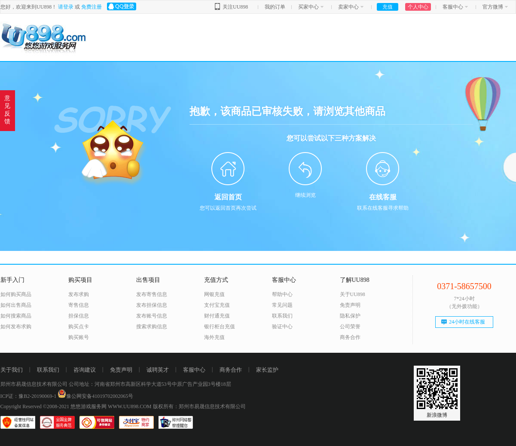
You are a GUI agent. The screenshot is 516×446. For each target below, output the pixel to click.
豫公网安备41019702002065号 (95, 396)
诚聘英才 (158, 370)
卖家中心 (348, 7)
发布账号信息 (151, 316)
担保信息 (78, 316)
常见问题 (282, 305)
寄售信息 (78, 305)
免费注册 (91, 7)
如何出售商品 (15, 305)
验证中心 (282, 327)
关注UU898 (235, 7)
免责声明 (350, 305)
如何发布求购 (15, 327)
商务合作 (350, 337)
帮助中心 (282, 294)
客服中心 (453, 7)
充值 (387, 7)
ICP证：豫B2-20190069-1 (28, 396)
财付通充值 (217, 316)
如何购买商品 (15, 294)
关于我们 (11, 370)
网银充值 (214, 294)
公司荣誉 (350, 327)
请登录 (65, 7)
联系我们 (282, 316)
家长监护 (267, 370)
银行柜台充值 (219, 327)
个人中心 (418, 7)
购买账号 (78, 337)
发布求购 (78, 294)
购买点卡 (78, 327)
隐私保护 (350, 316)
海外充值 (214, 337)
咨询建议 (84, 370)
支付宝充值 (217, 305)
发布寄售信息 (151, 294)
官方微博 (492, 7)
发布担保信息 (151, 305)
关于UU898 (352, 294)
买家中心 (308, 7)
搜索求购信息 (151, 327)
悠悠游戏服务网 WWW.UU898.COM (111, 406)
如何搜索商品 (15, 316)
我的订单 (275, 7)
